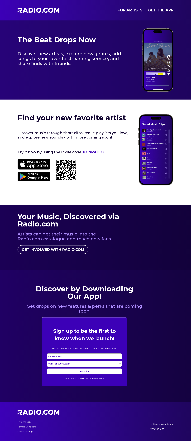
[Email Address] (84, 356)
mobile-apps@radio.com (161, 424)
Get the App (160, 10)
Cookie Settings (25, 432)
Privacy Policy (24, 422)
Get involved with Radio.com (53, 249)
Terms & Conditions (27, 427)
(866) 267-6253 (157, 429)
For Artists (130, 10)
